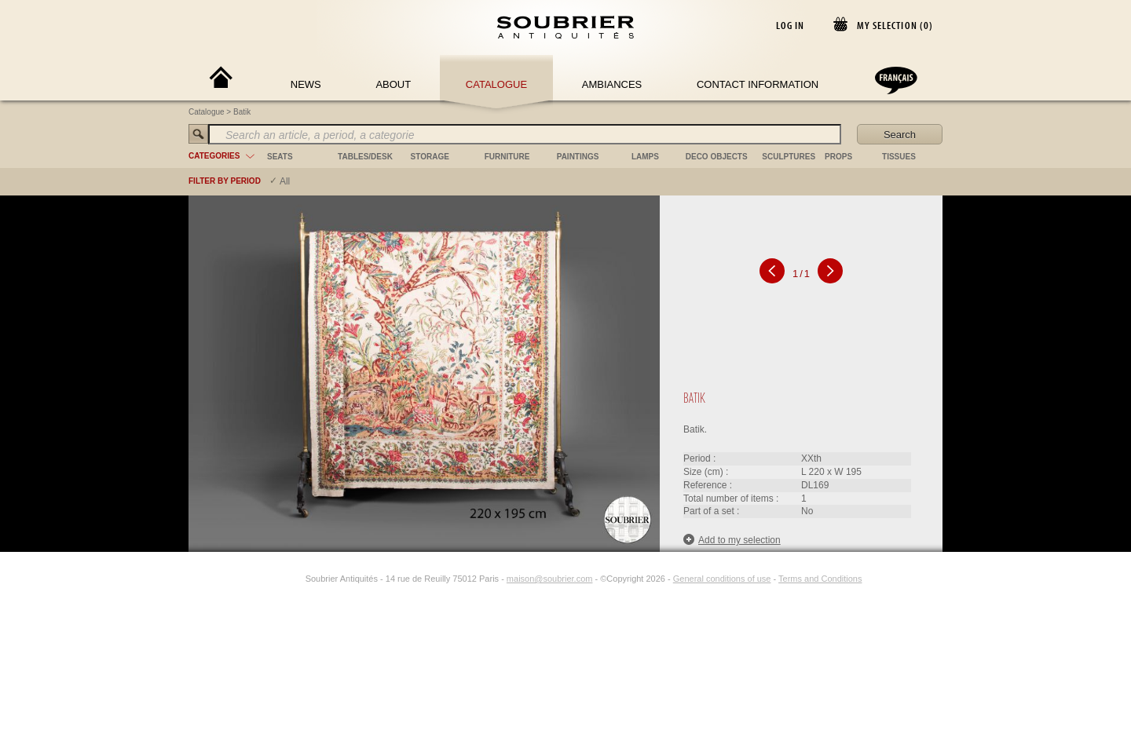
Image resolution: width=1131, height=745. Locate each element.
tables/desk (365, 156)
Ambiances (612, 84)
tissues (899, 156)
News (306, 84)
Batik (242, 112)
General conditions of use (722, 578)
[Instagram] (295, 578)
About (393, 84)
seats (280, 156)
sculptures (788, 156)
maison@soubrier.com (550, 578)
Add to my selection (732, 540)
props (838, 156)
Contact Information (757, 84)
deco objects (717, 156)
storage (430, 156)
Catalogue (496, 84)
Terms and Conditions (820, 578)
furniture (507, 156)
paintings (578, 156)
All (285, 181)
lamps (645, 156)
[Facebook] (277, 578)
